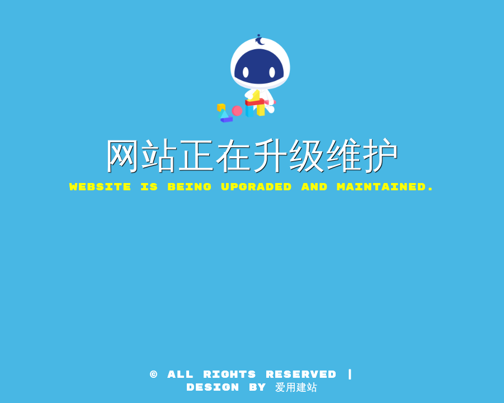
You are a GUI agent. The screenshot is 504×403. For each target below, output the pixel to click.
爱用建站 (296, 387)
